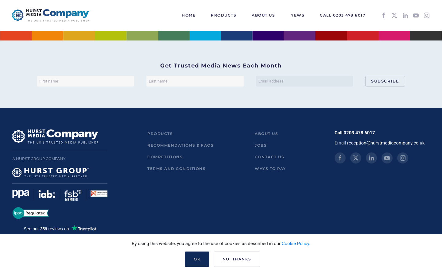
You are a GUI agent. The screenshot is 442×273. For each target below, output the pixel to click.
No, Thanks (237, 259)
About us (266, 133)
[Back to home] (50, 15)
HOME (189, 15)
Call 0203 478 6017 (342, 15)
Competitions (165, 157)
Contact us (269, 157)
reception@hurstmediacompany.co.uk (386, 143)
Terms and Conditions (176, 168)
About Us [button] (263, 15)
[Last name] (195, 81)
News (297, 15)
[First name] (85, 81)
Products (160, 133)
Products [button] (223, 15)
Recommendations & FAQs (180, 145)
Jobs (261, 145)
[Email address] (304, 81)
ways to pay (270, 168)
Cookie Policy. (296, 243)
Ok (197, 259)
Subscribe (385, 81)
